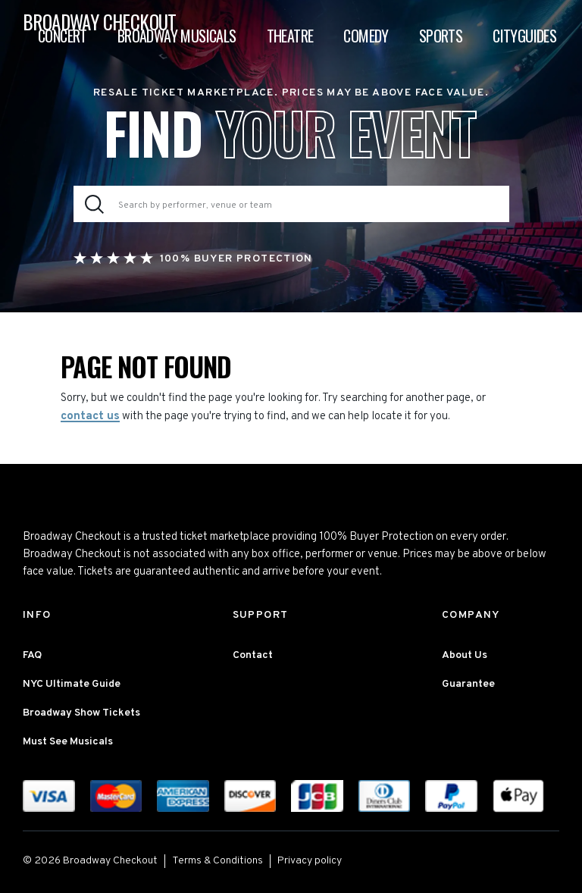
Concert (62, 35)
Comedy (365, 35)
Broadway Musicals (176, 35)
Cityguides (524, 35)
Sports (440, 35)
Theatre (290, 35)
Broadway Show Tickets (81, 713)
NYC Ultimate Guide (71, 684)
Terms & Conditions (217, 860)
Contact (253, 655)
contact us (90, 416)
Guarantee (468, 684)
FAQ (32, 655)
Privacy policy (309, 860)
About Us (464, 655)
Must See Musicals (68, 741)
